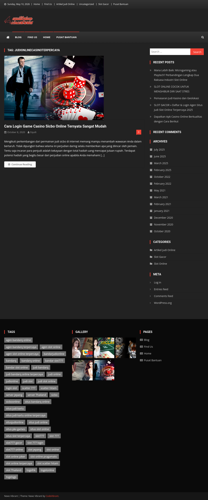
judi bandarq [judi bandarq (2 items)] (40, 367)
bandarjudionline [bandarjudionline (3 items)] (54, 354)
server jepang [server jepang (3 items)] (14, 395)
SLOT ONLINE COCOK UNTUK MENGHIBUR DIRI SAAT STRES (171, 89)
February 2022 (162, 183)
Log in (157, 282)
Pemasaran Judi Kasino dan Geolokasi (176, 98)
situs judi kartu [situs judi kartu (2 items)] (15, 408)
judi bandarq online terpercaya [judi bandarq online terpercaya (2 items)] (24, 374)
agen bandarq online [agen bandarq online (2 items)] (18, 340)
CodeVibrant (52, 496)
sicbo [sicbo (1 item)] (54, 395)
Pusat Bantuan (120, 4)
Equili (33, 132)
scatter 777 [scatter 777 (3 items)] (28, 388)
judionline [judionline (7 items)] (12, 381)
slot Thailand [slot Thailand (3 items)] (13, 470)
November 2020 (163, 224)
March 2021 (161, 197)
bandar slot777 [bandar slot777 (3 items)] (54, 360)
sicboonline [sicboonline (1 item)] (13, 401)
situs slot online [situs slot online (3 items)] (39, 429)
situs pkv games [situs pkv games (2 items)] (15, 429)
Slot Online (160, 263)
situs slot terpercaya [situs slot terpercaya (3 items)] (18, 436)
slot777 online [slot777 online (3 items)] (14, 449)
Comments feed (163, 296)
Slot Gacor (103, 4)
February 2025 (162, 170)
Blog (18, 37)
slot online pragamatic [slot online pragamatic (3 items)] (43, 456)
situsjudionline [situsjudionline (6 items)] (14, 422)
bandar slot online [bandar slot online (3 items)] (17, 367)
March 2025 (161, 163)
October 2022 (162, 177)
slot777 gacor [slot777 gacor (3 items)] (14, 442)
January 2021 (161, 211)
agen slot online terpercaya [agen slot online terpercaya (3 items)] (22, 354)
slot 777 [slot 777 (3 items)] (54, 436)
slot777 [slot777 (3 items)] (39, 436)
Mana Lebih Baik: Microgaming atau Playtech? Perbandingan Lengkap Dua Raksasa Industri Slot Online (176, 75)
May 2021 (159, 190)
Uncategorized (86, 4)
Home (37, 4)
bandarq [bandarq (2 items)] (11, 360)
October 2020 (162, 231)
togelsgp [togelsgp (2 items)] (11, 477)
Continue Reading (20, 164)
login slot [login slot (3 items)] (11, 388)
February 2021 (162, 204)
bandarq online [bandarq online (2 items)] (30, 360)
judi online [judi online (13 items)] (54, 374)
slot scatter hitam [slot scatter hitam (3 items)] (47, 463)
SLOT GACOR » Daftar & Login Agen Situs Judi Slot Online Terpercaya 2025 (178, 107)
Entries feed (161, 289)
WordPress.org (162, 303)
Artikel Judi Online (65, 4)
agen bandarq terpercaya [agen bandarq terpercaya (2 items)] (21, 347)
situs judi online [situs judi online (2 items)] (38, 422)
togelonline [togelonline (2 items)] (47, 470)
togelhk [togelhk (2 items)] (31, 470)
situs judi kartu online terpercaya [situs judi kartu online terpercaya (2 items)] (25, 415)
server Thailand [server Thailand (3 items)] (37, 395)
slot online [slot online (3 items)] (52, 449)
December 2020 (163, 217)
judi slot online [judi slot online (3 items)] (47, 381)
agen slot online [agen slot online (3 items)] (50, 347)
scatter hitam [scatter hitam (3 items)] (48, 388)
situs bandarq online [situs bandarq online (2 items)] (37, 401)
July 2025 (159, 149)
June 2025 (160, 156)
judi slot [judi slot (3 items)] (28, 381)
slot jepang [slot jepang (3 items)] (34, 449)
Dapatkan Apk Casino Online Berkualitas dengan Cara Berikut (178, 119)
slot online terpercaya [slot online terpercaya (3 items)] (19, 463)
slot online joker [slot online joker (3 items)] (15, 456)
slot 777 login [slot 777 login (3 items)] (35, 442)
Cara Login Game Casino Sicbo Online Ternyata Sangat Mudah (55, 126)
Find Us (48, 4)
